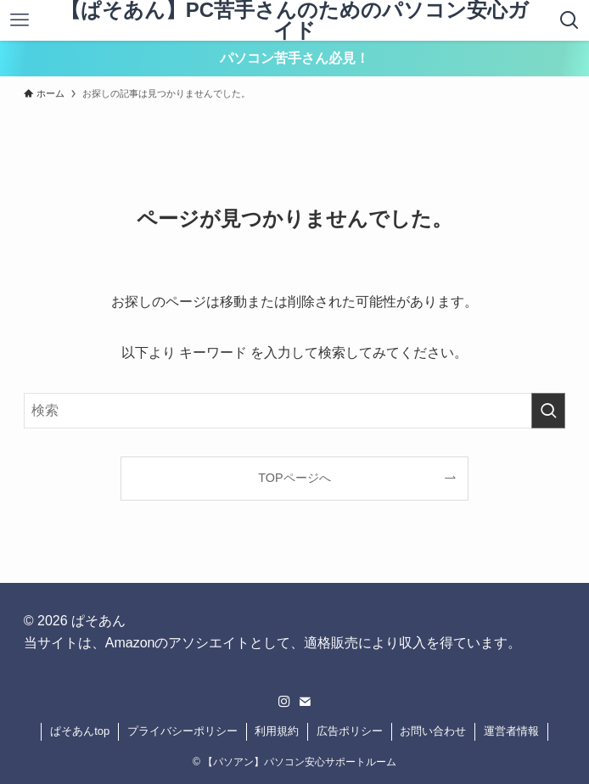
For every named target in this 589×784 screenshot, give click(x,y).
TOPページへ (294, 477)
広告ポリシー (350, 731)
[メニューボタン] (19, 20)
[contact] (304, 701)
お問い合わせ (433, 731)
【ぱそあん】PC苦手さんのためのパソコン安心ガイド (294, 20)
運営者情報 (511, 731)
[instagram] (284, 701)
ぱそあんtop (79, 731)
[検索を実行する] (548, 410)
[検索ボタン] (569, 20)
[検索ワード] (295, 410)
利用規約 (277, 731)
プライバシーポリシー (182, 731)
